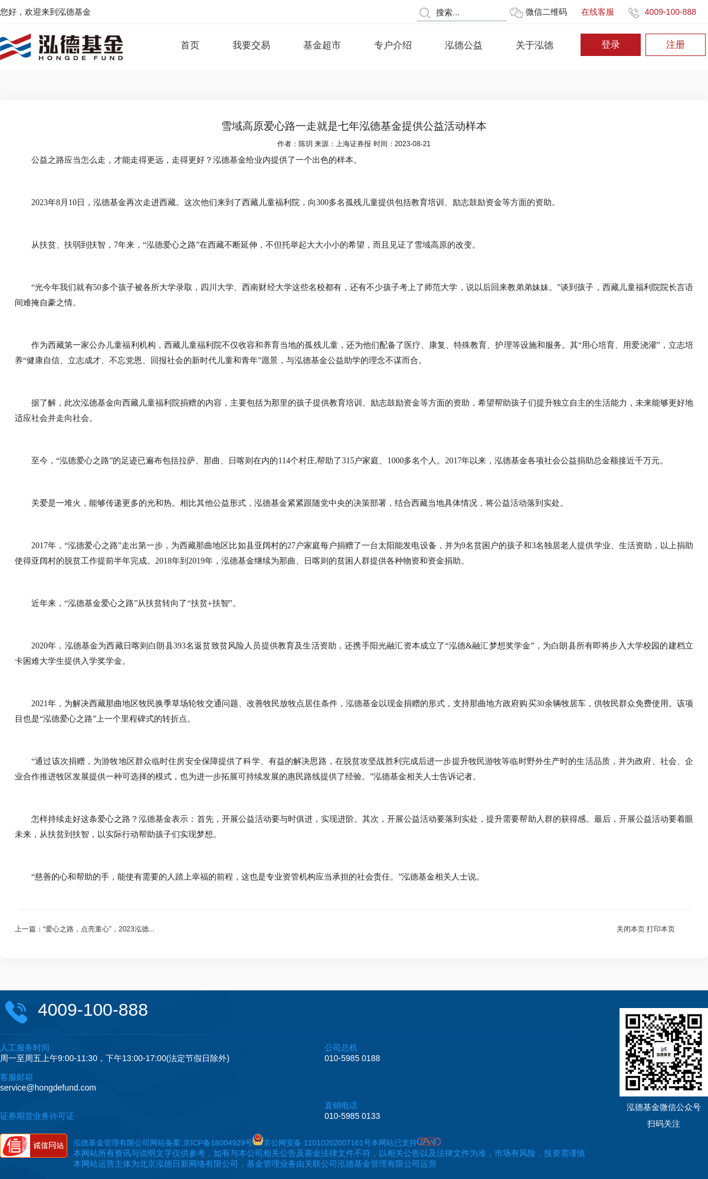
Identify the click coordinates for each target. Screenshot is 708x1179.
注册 (675, 44)
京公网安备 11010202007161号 (317, 1142)
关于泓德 (534, 45)
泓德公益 (464, 45)
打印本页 (661, 929)
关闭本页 (631, 929)
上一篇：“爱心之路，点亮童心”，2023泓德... (85, 929)
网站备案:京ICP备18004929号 (201, 1142)
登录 (610, 44)
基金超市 (322, 45)
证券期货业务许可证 (37, 1116)
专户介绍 (393, 45)
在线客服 (597, 12)
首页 (190, 45)
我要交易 (251, 45)
